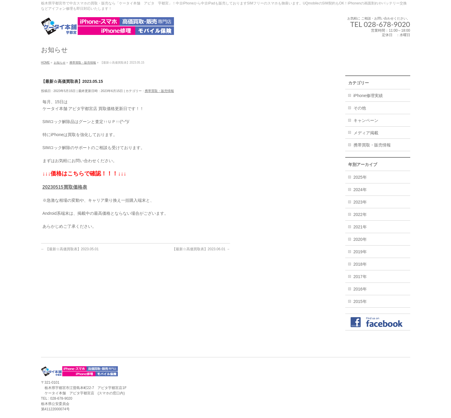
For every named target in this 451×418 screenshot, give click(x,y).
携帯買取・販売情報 (159, 91)
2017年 (360, 276)
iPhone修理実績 (368, 95)
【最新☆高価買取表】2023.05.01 (70, 249)
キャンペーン (366, 120)
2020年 (360, 239)
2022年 (360, 214)
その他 (360, 108)
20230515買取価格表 (65, 187)
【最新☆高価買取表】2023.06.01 (201, 249)
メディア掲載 (366, 132)
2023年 (360, 202)
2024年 (360, 189)
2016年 (360, 289)
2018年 (360, 264)
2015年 (360, 301)
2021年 (360, 227)
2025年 (360, 177)
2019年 (360, 251)
